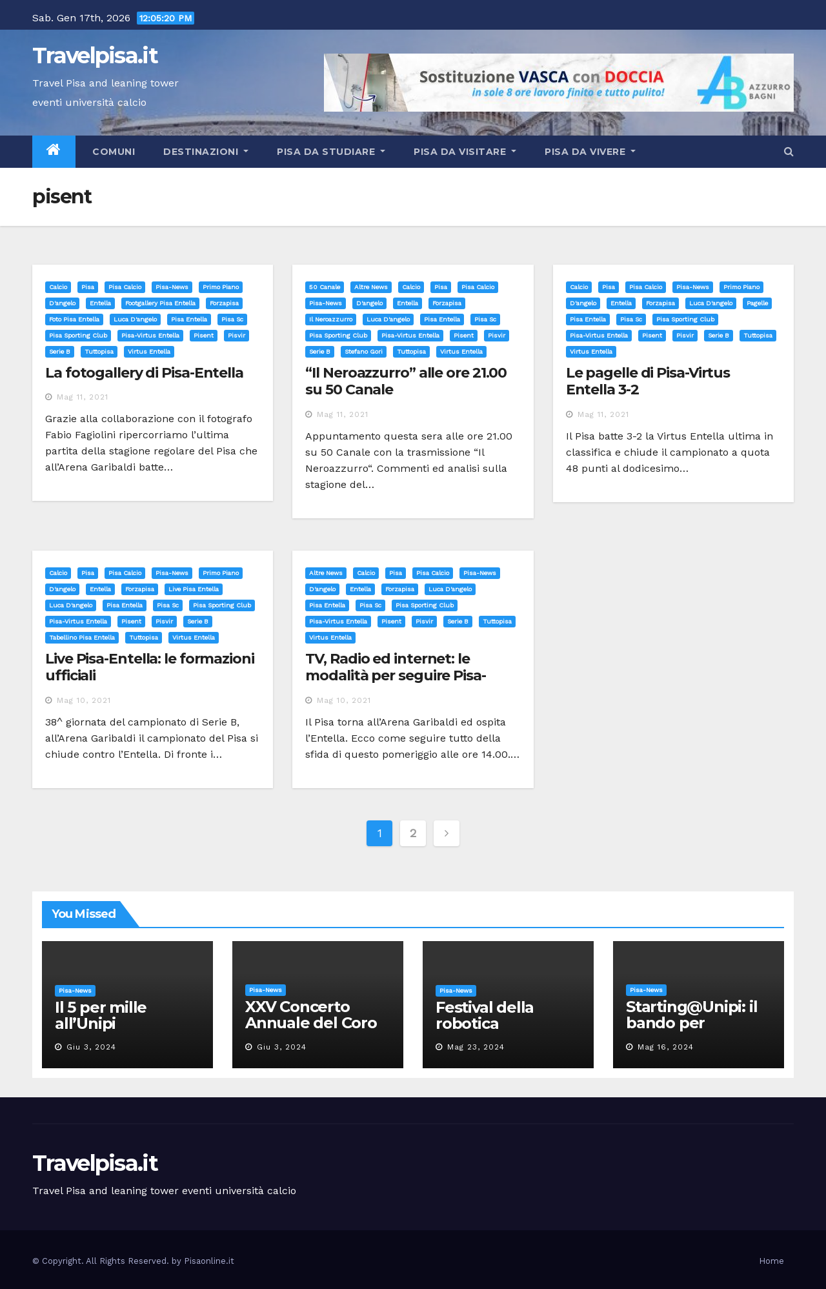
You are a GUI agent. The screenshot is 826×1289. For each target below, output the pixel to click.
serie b (59, 351)
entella (100, 303)
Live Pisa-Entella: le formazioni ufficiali (149, 667)
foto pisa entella (74, 319)
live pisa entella (193, 589)
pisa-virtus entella (150, 335)
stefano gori (364, 351)
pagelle (757, 303)
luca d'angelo (135, 319)
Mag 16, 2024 (666, 1046)
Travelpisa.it (94, 55)
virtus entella (149, 351)
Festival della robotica (485, 1015)
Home (771, 1261)
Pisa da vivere (590, 151)
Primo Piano (221, 286)
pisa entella (189, 319)
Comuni (113, 151)
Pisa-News (172, 286)
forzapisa (224, 303)
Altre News (371, 286)
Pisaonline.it (209, 1261)
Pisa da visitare (465, 151)
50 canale (324, 286)
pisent (204, 335)
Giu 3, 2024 (91, 1046)
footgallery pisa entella (160, 303)
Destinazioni (205, 151)
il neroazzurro (330, 319)
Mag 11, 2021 (82, 396)
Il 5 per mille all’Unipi (100, 1015)
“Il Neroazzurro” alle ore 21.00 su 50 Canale (406, 381)
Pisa (87, 286)
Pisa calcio (124, 286)
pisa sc (232, 319)
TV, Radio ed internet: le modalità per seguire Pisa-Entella (395, 676)
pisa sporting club (78, 335)
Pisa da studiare (331, 151)
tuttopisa (99, 351)
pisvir (236, 335)
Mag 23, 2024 (476, 1046)
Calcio (58, 286)
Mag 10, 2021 (84, 700)
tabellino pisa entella (82, 637)
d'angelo (62, 303)
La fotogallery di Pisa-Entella (144, 372)
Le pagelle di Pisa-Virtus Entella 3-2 (648, 381)
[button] (789, 151)
